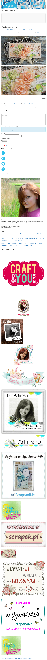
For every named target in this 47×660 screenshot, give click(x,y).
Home (4, 18)
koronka (37, 103)
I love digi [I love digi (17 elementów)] (13, 238)
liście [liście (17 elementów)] (25, 240)
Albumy (21, 18)
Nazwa (3, 133)
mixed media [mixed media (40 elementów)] (29, 241)
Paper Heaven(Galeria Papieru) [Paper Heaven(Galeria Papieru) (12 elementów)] (39, 240)
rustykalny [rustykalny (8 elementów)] (3, 243)
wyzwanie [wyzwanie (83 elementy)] (29, 246)
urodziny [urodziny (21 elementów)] (16, 245)
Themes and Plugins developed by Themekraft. (23, 658)
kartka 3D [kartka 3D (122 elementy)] (37, 238)
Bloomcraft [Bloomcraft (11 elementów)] (15, 233)
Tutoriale (5, 21)
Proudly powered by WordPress (7, 658)
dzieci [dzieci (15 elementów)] (29, 236)
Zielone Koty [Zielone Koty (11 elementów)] (36, 245)
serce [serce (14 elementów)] (31, 243)
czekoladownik (26, 103)
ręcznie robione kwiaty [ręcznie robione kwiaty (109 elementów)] (14, 243)
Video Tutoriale (12, 21)
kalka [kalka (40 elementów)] (26, 238)
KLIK (38, 32)
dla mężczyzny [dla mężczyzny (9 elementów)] (20, 236)
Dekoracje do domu (39, 18)
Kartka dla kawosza (40, 107)
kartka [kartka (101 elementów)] (30, 238)
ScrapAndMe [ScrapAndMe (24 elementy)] (26, 243)
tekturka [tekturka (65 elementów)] (4, 246)
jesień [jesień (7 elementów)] (23, 238)
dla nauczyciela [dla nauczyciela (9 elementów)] (25, 236)
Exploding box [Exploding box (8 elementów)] (40, 236)
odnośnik (24, 105)
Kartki (17, 18)
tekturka (15, 105)
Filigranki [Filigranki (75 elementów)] (4, 238)
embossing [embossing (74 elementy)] (34, 236)
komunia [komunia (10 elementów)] (42, 238)
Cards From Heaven (7, 15)
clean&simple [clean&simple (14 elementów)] (34, 233)
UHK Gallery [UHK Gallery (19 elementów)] (10, 245)
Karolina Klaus (30, 29)
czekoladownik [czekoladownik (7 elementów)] (15, 236)
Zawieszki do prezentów (29, 18)
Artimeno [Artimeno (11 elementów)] (6, 233)
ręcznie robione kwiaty (9, 105)
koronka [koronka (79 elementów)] (4, 241)
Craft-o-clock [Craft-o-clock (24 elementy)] (9, 236)
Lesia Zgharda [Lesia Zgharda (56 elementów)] (18, 241)
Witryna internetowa (5, 138)
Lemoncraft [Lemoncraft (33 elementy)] (11, 241)
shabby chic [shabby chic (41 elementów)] (35, 243)
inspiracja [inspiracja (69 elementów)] (18, 238)
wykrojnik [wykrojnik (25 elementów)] (23, 245)
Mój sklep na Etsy (10, 18)
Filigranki (30, 103)
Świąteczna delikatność (7, 107)
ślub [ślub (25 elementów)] (42, 245)
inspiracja (34, 103)
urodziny (18, 105)
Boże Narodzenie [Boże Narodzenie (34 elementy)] (22, 233)
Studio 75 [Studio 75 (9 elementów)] (40, 243)
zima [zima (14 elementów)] (39, 245)
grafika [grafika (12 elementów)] (9, 238)
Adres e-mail (4, 136)
